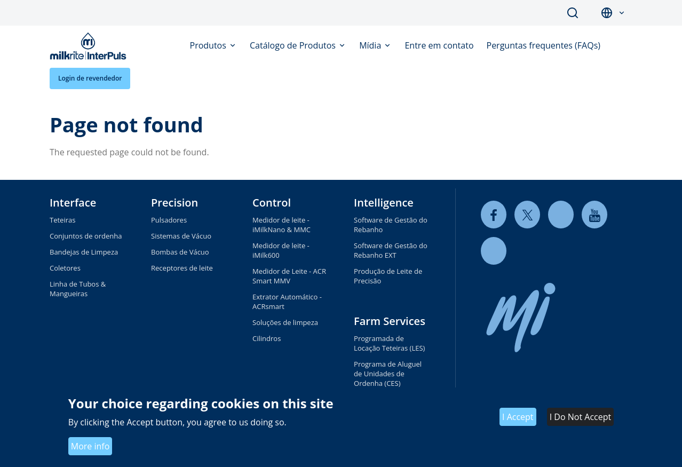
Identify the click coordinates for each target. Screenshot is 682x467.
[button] (621, 13)
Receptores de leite (182, 268)
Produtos (209, 45)
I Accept (518, 417)
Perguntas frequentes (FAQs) (544, 45)
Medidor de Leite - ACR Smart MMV (289, 276)
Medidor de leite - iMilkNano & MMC (281, 224)
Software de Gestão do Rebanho (390, 224)
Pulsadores (169, 220)
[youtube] (594, 215)
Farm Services (389, 321)
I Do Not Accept (580, 417)
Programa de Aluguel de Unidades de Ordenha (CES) (388, 373)
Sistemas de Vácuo (181, 236)
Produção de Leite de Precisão (388, 276)
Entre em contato (439, 45)
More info (90, 446)
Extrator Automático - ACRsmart (287, 301)
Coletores (65, 268)
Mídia (371, 45)
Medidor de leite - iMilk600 (281, 250)
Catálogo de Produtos (294, 45)
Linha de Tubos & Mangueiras (78, 288)
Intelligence (384, 202)
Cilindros (266, 338)
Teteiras (62, 220)
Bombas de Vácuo (180, 252)
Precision (174, 202)
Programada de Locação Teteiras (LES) (389, 343)
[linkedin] (561, 215)
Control (271, 202)
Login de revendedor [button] (90, 78)
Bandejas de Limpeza (84, 252)
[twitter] (527, 215)
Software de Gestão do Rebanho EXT (390, 250)
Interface (73, 202)
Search (572, 13)
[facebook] (494, 215)
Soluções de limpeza (285, 322)
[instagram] (494, 251)
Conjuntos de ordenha (86, 236)
